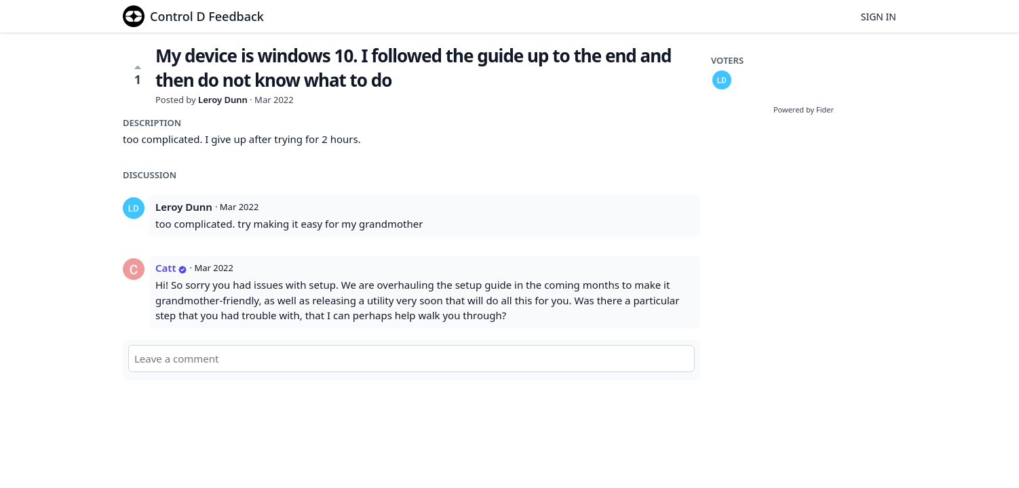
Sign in (878, 16)
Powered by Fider (803, 109)
